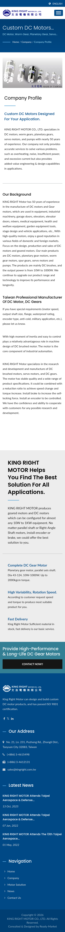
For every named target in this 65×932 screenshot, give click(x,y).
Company (26, 41)
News (10, 891)
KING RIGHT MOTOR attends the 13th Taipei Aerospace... (32, 836)
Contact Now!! (32, 664)
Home (15, 41)
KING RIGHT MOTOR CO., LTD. (26, 918)
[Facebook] (4, 719)
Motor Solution (16, 884)
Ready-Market (48, 926)
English (57, 3)
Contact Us (14, 897)
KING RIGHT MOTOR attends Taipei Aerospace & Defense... (26, 798)
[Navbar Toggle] (58, 13)
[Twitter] (8, 719)
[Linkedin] (12, 719)
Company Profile (42, 41)
